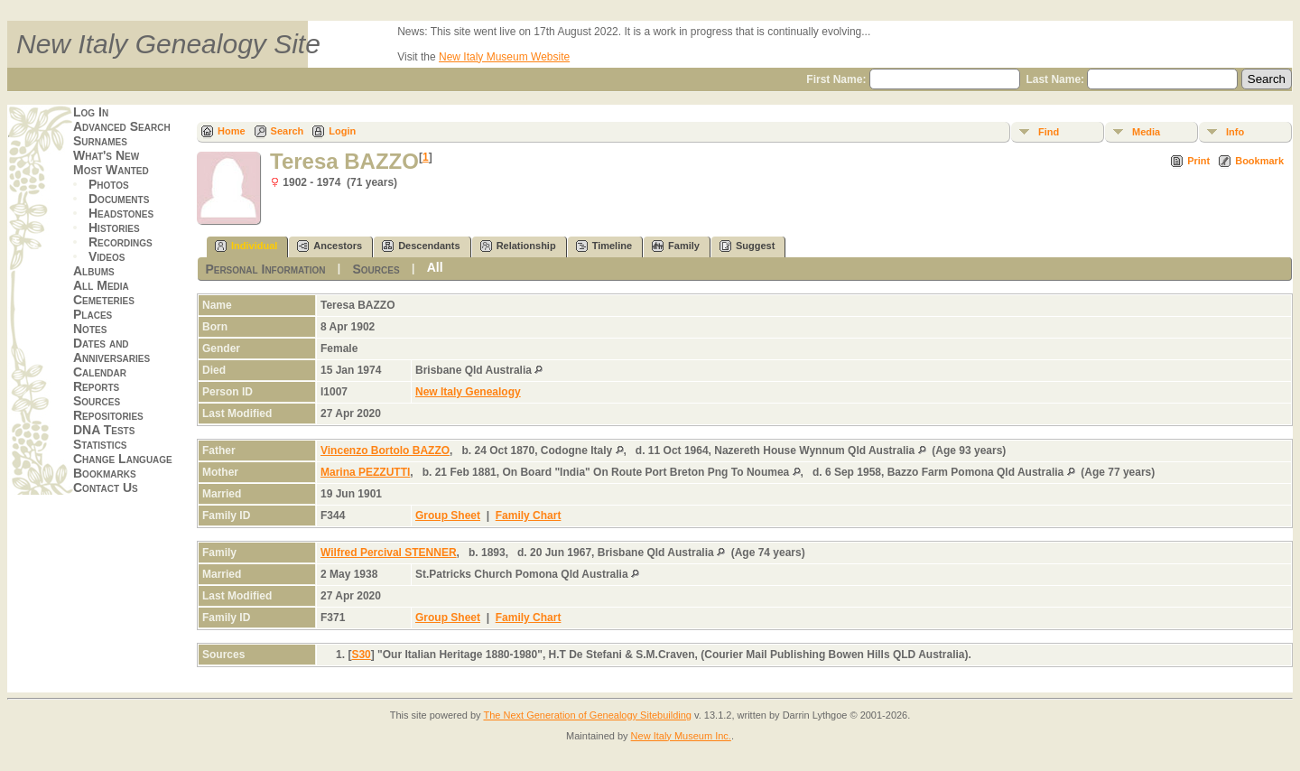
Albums (94, 271)
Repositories (108, 415)
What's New (106, 155)
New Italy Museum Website (504, 57)
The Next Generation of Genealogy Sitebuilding (587, 715)
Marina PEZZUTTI (365, 472)
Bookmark (1259, 160)
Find (1048, 131)
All (435, 267)
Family (676, 246)
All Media (101, 285)
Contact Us (105, 487)
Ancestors (329, 246)
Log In (90, 112)
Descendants (421, 246)
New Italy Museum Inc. (681, 735)
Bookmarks (104, 473)
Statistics (100, 444)
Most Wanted (111, 170)
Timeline (604, 246)
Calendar (99, 372)
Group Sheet (447, 515)
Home (232, 130)
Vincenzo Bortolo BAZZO (385, 450)
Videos (106, 256)
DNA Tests (104, 430)
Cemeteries (104, 300)
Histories (114, 227)
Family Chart (529, 515)
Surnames (100, 141)
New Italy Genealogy (468, 392)
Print (1198, 160)
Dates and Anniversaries (111, 350)
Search (287, 130)
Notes (90, 328)
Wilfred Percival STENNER (388, 552)
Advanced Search (122, 126)
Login (342, 130)
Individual (246, 246)
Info (1235, 131)
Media (1146, 131)
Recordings (120, 242)
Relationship (518, 246)
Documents (118, 198)
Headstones (120, 213)
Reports (96, 386)
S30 (360, 654)
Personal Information (265, 269)
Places (92, 314)
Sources (96, 401)
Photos (108, 184)
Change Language (122, 458)
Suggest (747, 246)
